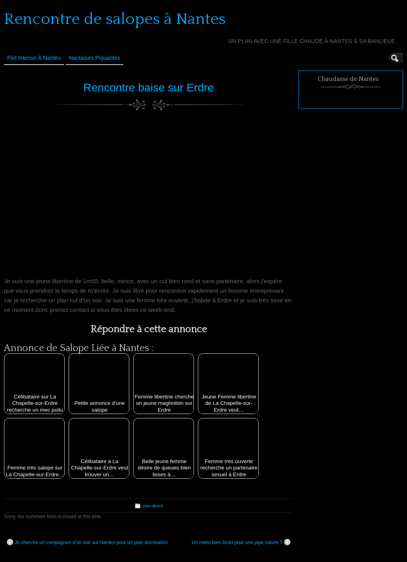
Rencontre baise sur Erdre (148, 87)
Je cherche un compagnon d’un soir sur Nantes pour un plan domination (87, 542)
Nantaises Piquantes (94, 58)
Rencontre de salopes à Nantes (115, 19)
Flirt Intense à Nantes (34, 58)
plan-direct (152, 505)
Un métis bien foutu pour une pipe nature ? (241, 542)
